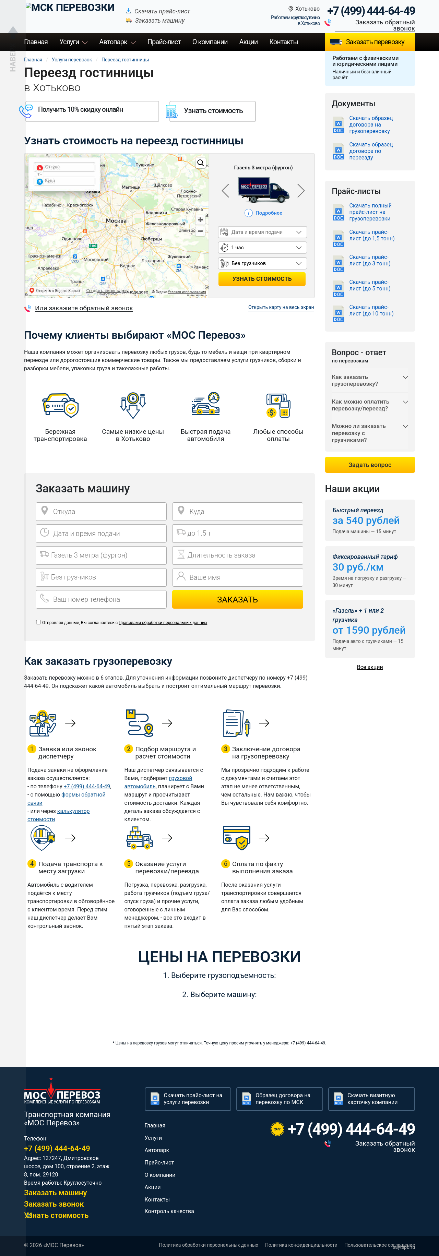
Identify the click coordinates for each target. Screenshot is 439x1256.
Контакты (283, 42)
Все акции (370, 675)
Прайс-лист (159, 1162)
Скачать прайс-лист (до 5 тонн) (370, 285)
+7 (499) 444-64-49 (371, 11)
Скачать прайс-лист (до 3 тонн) (370, 260)
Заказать (237, 600)
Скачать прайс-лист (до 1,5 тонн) (372, 235)
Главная (36, 42)
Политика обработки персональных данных (208, 1245)
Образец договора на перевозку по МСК (283, 1098)
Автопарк (113, 42)
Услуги (69, 42)
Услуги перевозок (72, 59)
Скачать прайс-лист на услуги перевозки (193, 1098)
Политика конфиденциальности (301, 1245)
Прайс (164, 42)
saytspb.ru (404, 1247)
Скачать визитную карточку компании (372, 1098)
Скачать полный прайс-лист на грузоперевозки (370, 212)
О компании (210, 42)
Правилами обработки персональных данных (163, 622)
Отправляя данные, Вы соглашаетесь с (124, 622)
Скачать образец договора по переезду (371, 151)
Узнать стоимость (56, 1215)
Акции (248, 42)
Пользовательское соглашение (379, 1245)
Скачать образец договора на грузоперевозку (371, 124)
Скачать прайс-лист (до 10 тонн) (371, 310)
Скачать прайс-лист (149, 11)
